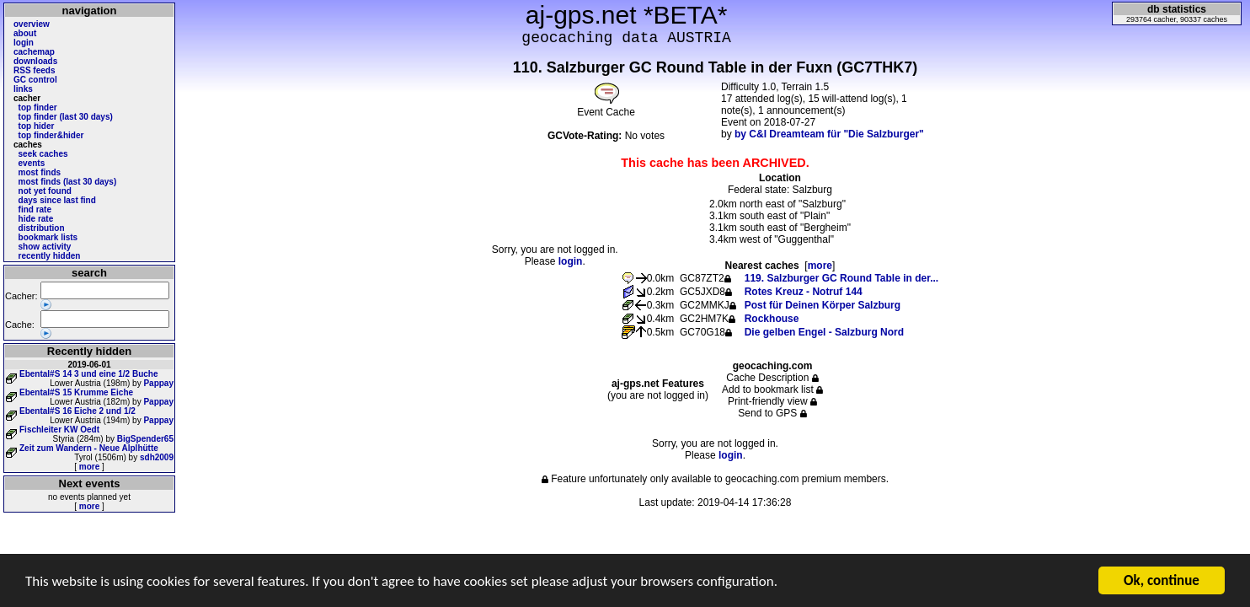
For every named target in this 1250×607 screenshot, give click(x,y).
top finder (38, 107)
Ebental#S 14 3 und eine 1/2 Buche (88, 374)
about (24, 33)
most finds (40, 172)
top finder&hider (51, 135)
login (23, 42)
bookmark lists (48, 237)
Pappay (158, 383)
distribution (42, 228)
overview (31, 24)
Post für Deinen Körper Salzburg (822, 305)
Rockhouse (772, 319)
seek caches (43, 153)
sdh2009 (157, 457)
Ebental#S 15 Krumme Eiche (76, 392)
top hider (37, 126)
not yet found (45, 191)
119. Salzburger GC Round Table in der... (842, 278)
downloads (35, 61)
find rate (35, 209)
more (89, 466)
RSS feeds (34, 70)
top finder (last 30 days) (66, 116)
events (32, 163)
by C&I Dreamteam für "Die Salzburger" (829, 134)
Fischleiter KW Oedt (59, 429)
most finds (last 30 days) (68, 181)
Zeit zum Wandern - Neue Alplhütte (88, 448)
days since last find (57, 200)
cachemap (34, 51)
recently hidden (50, 256)
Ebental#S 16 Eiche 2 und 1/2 (77, 411)
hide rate (36, 218)
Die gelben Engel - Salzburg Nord (824, 332)
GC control (35, 79)
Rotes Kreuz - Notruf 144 (804, 292)
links (23, 89)
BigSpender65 (145, 438)
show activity (45, 246)
